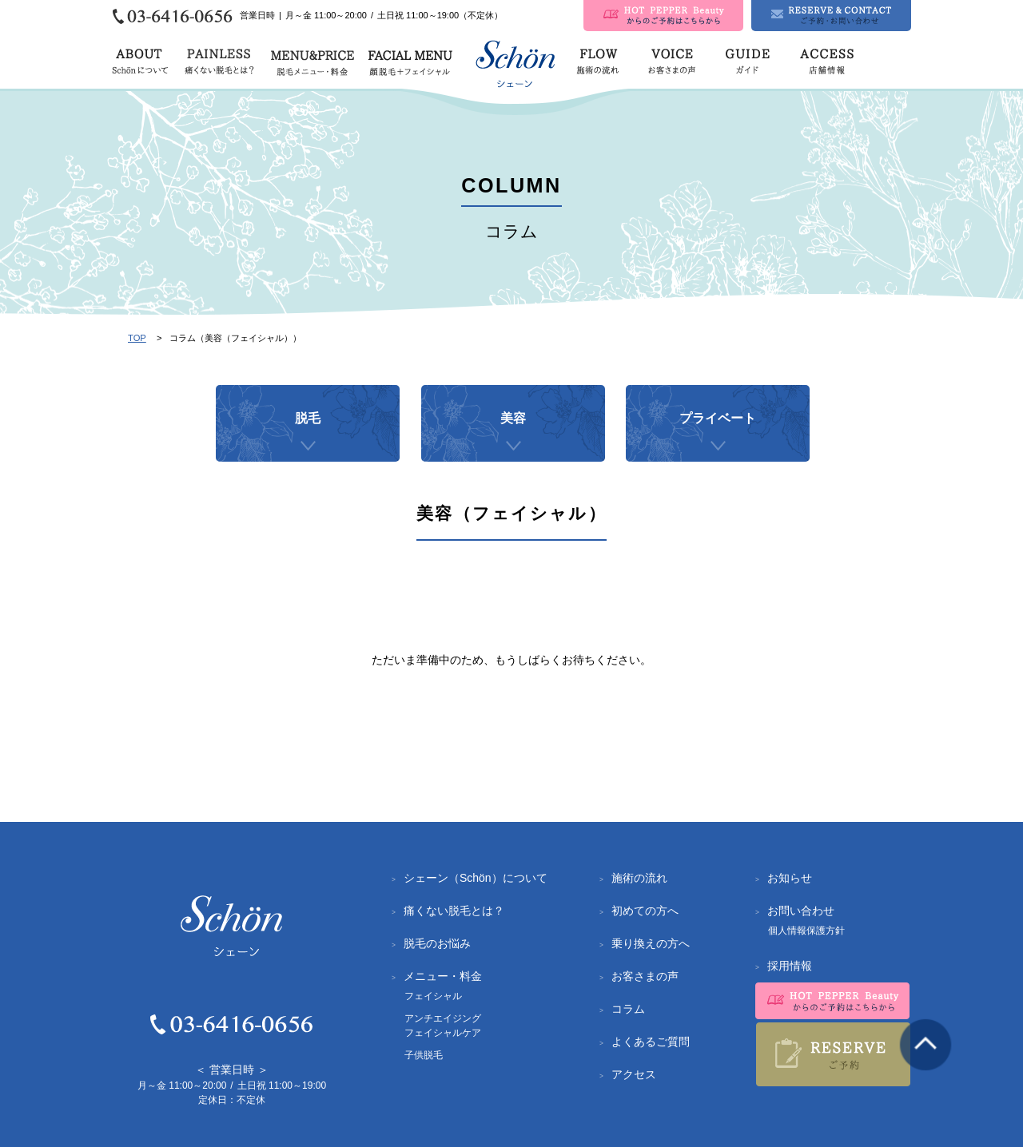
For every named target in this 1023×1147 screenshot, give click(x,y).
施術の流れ (639, 877)
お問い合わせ (800, 910)
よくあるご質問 (650, 1041)
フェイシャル (433, 996)
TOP (137, 338)
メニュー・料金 (443, 976)
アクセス (633, 1074)
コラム (628, 1008)
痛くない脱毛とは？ (454, 910)
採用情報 (789, 965)
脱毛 (308, 436)
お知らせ (789, 877)
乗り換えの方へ (650, 943)
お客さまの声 (645, 976)
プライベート (718, 436)
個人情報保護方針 (806, 930)
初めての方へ (645, 910)
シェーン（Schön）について (475, 877)
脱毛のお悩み (437, 943)
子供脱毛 (423, 1055)
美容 (513, 436)
